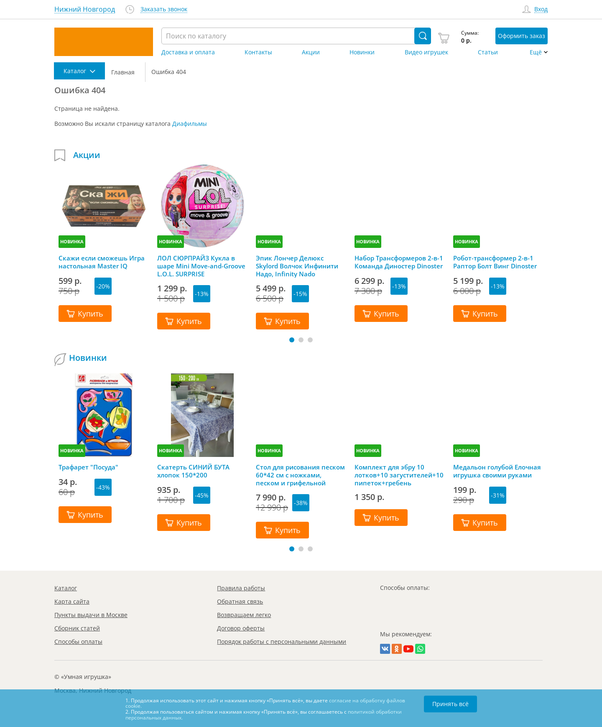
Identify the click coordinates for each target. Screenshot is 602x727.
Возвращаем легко (244, 615)
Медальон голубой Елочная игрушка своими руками (497, 471)
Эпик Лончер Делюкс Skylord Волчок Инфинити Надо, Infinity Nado (297, 266)
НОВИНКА (72, 241)
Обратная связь (240, 601)
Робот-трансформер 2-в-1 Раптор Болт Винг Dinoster (495, 262)
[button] (291, 339)
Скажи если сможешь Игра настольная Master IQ (102, 262)
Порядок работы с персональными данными (281, 641)
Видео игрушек (426, 52)
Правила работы (241, 588)
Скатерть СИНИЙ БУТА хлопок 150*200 (193, 471)
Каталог (65, 588)
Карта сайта (71, 601)
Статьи (488, 52)
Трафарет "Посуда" (88, 467)
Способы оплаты (78, 641)
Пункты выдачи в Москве (91, 615)
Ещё (536, 52)
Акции (311, 52)
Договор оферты (241, 628)
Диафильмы (189, 124)
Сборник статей (77, 628)
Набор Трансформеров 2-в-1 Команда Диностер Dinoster (399, 262)
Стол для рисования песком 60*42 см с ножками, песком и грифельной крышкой (300, 475)
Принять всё (450, 704)
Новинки (362, 52)
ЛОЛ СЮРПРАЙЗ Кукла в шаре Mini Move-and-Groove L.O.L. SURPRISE (201, 266)
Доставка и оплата (188, 52)
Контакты (258, 52)
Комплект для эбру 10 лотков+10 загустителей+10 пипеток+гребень (399, 475)
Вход (541, 9)
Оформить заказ (521, 36)
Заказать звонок (163, 9)
